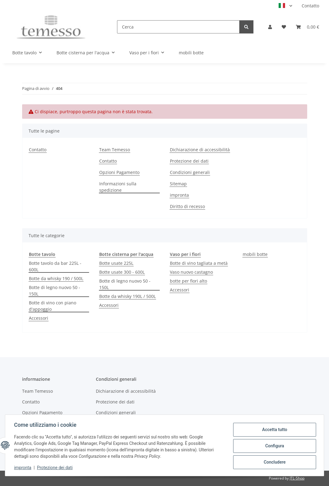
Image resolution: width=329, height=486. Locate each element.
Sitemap (178, 184)
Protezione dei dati (55, 467)
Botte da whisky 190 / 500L (56, 278)
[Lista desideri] (284, 26)
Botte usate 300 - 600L (122, 272)
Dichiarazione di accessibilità (200, 149)
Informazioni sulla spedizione (117, 187)
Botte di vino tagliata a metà (199, 263)
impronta (23, 467)
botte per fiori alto (188, 281)
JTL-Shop (297, 478)
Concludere (274, 461)
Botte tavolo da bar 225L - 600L (55, 266)
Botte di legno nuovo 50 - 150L (54, 290)
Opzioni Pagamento (119, 172)
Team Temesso (114, 149)
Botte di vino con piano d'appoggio (52, 306)
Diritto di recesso (187, 206)
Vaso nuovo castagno (191, 272)
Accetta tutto (273, 429)
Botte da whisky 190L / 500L (127, 296)
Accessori (38, 318)
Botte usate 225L (116, 263)
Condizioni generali (190, 172)
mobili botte (255, 254)
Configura (273, 445)
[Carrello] (307, 26)
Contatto (310, 6)
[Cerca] (178, 26)
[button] (270, 26)
